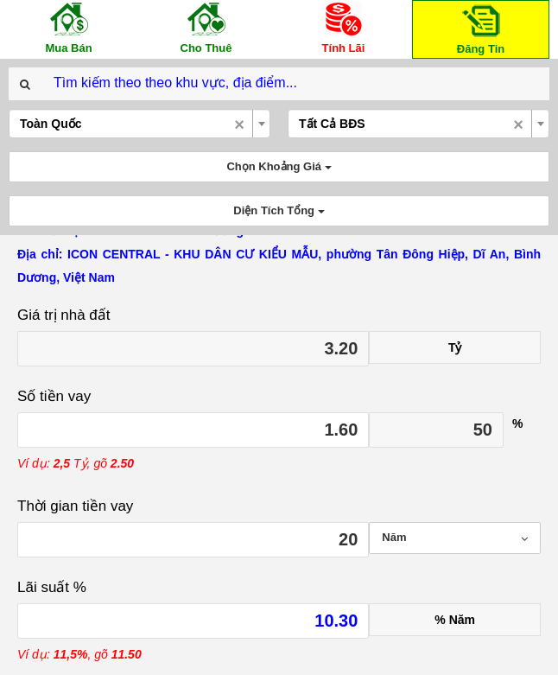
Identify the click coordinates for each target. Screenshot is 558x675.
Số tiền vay (54, 396)
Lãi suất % (51, 587)
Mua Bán (69, 27)
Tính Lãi (343, 27)
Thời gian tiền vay (75, 506)
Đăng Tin (481, 28)
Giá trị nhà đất (64, 315)
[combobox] (139, 123)
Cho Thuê (206, 27)
